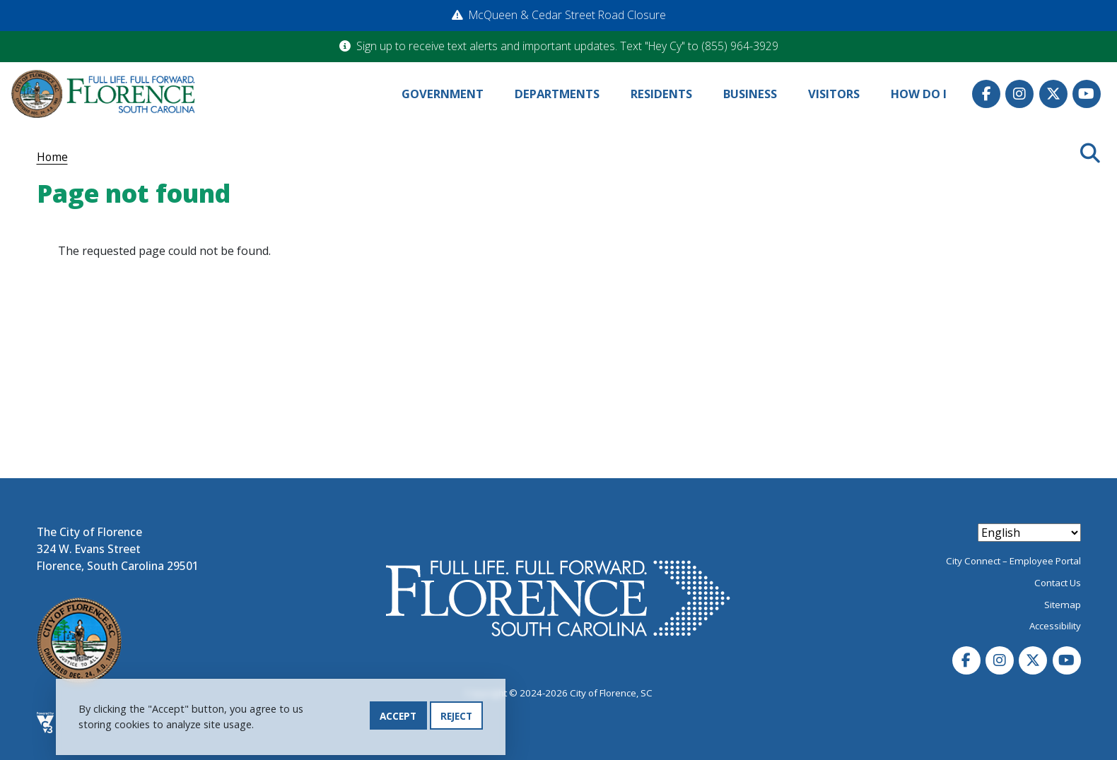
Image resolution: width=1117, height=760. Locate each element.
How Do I (919, 93)
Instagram (1019, 94)
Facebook (986, 94)
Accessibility (1055, 625)
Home (52, 157)
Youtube (1086, 94)
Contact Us (1057, 582)
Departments (557, 93)
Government (443, 93)
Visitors (834, 93)
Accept (398, 718)
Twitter (1053, 94)
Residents (661, 93)
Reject (456, 718)
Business (750, 93)
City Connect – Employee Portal (1013, 560)
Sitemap (1062, 604)
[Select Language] (1029, 532)
